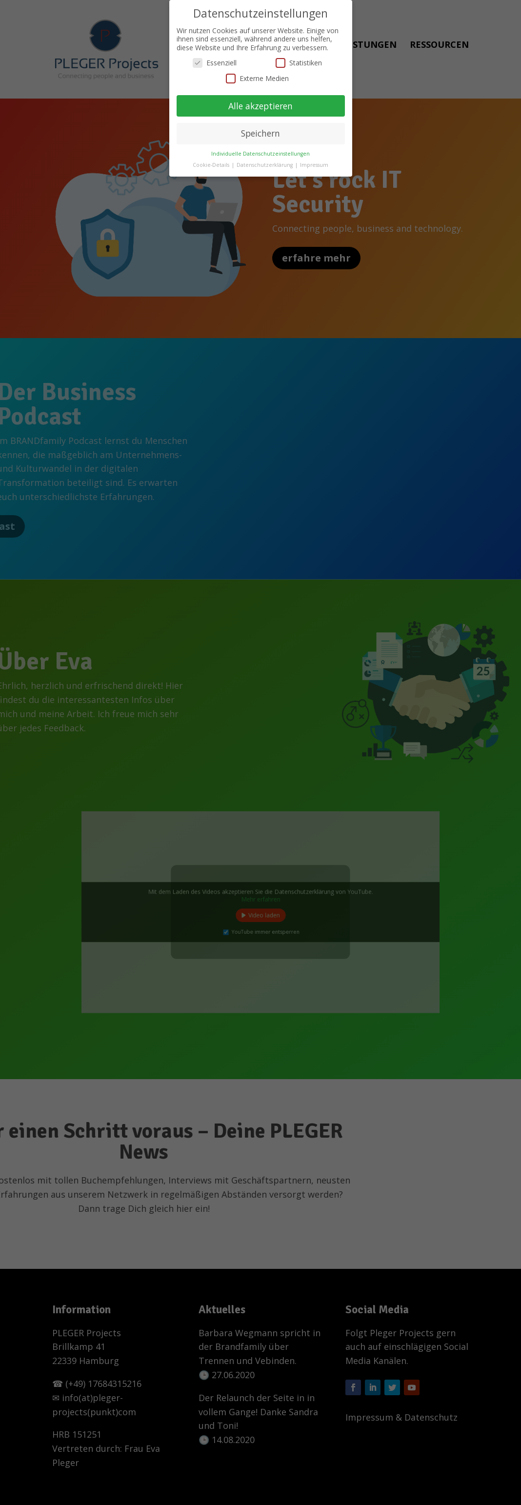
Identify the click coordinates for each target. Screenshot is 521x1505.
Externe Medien (257, 72)
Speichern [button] (260, 127)
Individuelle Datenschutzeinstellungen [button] (260, 147)
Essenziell (215, 56)
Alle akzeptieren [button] (260, 99)
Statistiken (299, 56)
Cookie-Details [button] (212, 159)
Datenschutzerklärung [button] (265, 159)
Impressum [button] (314, 159)
